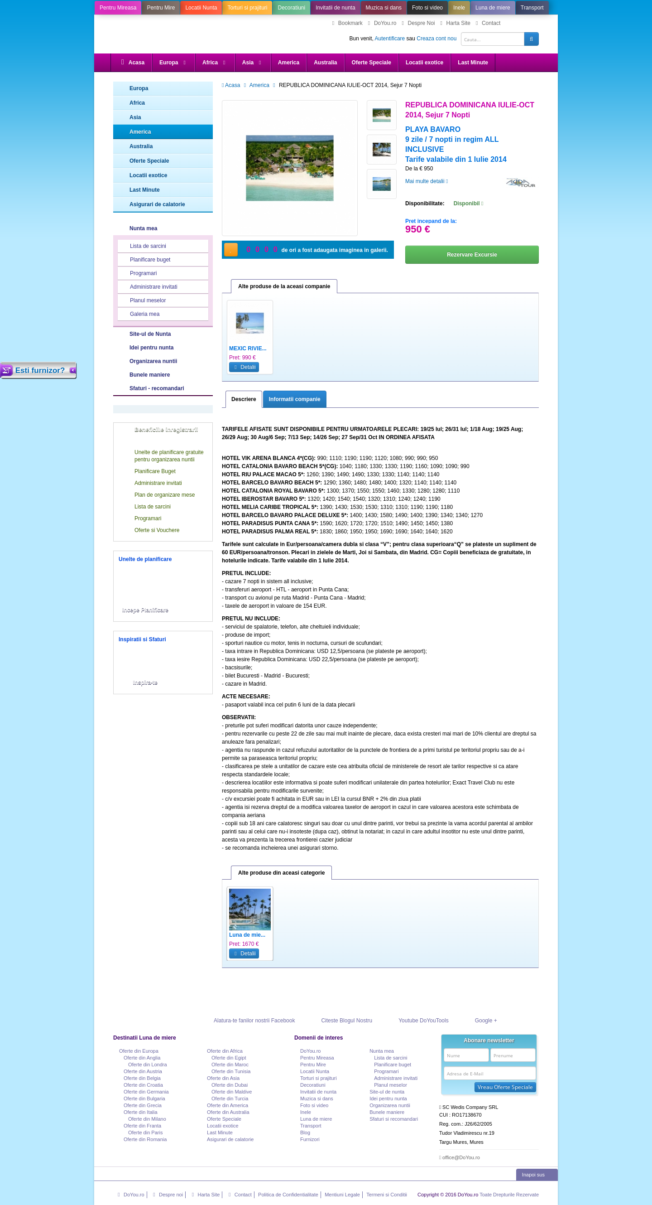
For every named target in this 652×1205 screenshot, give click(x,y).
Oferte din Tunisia (230, 1071)
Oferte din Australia (228, 1112)
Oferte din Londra (147, 1064)
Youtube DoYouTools (414, 1020)
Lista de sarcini (142, 247)
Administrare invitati (148, 287)
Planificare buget (144, 260)
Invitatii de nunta (335, 8)
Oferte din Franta (142, 1125)
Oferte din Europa (138, 1051)
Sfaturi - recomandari (156, 388)
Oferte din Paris (145, 1132)
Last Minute (473, 62)
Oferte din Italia (141, 1112)
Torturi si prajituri (247, 8)
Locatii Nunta (201, 8)
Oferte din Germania (146, 1091)
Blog (305, 1132)
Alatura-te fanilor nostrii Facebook (245, 1020)
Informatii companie (295, 399)
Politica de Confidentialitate (288, 1194)
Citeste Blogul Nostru (337, 1020)
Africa (215, 62)
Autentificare (390, 38)
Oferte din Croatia (143, 1085)
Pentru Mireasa (118, 8)
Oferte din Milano (147, 1119)
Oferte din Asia (223, 1078)
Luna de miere (492, 8)
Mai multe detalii (426, 181)
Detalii (244, 367)
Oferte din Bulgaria (144, 1098)
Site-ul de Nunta (171, 333)
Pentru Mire (161, 8)
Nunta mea (143, 228)
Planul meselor (142, 301)
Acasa (131, 62)
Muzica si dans (384, 8)
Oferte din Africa (225, 1051)
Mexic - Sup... (453, 935)
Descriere (243, 399)
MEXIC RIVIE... (248, 348)
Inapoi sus (538, 1174)
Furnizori (310, 1139)
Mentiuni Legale (342, 1194)
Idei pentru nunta (151, 347)
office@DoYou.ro (459, 1157)
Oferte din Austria (143, 1071)
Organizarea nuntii (153, 361)
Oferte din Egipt (228, 1057)
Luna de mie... (247, 935)
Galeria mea (139, 314)
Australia (325, 62)
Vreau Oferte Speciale (505, 1087)
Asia (253, 62)
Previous (231, 930)
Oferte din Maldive (231, 1091)
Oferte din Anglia (142, 1057)
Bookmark (346, 23)
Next (529, 930)
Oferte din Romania (145, 1139)
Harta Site (454, 23)
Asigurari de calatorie (149, 204)
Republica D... (298, 935)
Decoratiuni (291, 8)
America (288, 62)
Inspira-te (145, 682)
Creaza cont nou (436, 38)
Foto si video (427, 8)
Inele (459, 8)
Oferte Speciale (371, 62)
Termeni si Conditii (386, 1194)
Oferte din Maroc (230, 1064)
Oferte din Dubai (229, 1085)
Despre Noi (417, 23)
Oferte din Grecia (143, 1105)
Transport (532, 8)
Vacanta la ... (503, 935)
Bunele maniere (149, 375)
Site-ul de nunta (386, 1091)
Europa (173, 62)
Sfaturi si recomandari (393, 1119)
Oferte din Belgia (142, 1078)
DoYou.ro (381, 23)
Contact (487, 23)
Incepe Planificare (145, 610)
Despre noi (167, 1194)
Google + (476, 1020)
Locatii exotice (424, 62)
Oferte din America (227, 1105)
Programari (138, 274)
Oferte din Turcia (229, 1098)
